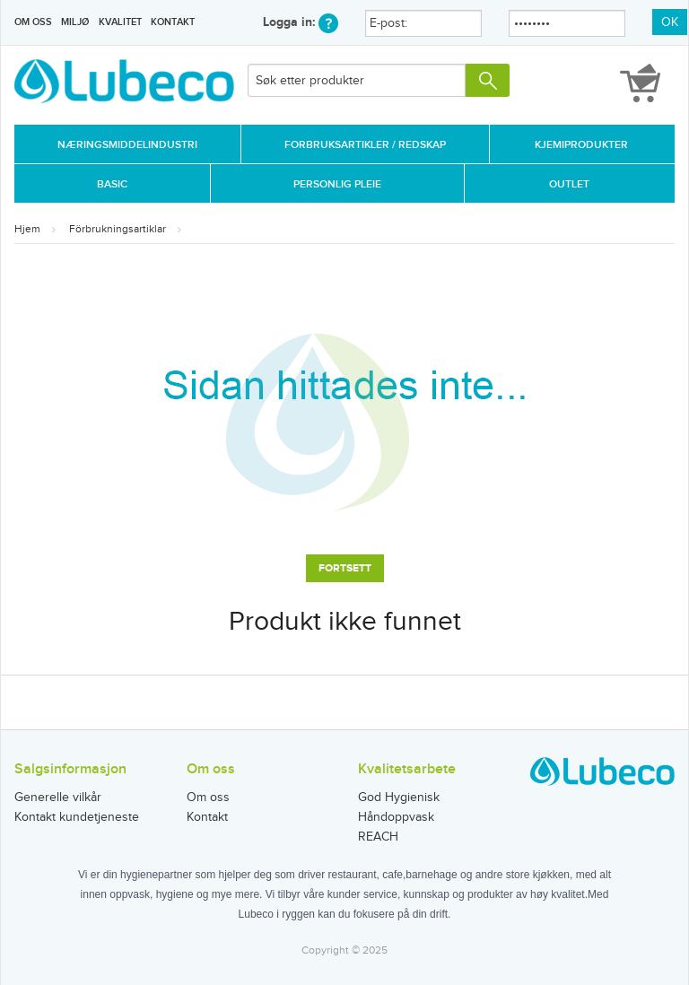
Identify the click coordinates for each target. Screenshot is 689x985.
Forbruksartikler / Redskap (365, 145)
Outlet (569, 184)
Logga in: (300, 22)
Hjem (27, 228)
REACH (378, 837)
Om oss (33, 22)
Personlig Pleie (337, 184)
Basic (112, 184)
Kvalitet (120, 22)
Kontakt (173, 22)
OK (669, 22)
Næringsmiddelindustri (127, 145)
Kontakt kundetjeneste (76, 817)
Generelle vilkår (57, 797)
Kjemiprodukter (581, 145)
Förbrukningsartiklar (117, 228)
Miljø (75, 22)
